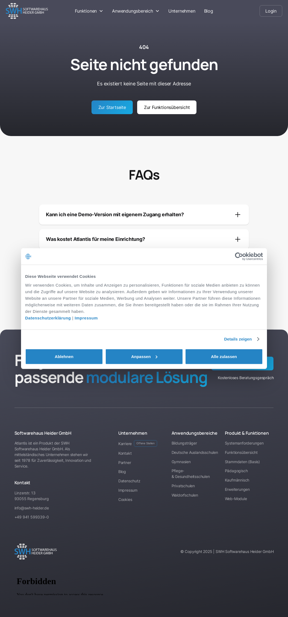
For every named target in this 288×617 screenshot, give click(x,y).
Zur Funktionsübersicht (167, 107)
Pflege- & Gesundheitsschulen (191, 473)
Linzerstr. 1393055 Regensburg (31, 496)
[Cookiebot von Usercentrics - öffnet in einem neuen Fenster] (239, 256)
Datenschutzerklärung (48, 317)
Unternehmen (181, 11)
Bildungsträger (184, 443)
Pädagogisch (236, 470)
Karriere (137, 443)
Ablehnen (64, 356)
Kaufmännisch (237, 480)
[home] (34, 11)
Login (271, 11)
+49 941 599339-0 (31, 517)
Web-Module (236, 498)
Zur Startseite (112, 107)
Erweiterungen (237, 489)
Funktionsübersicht (241, 452)
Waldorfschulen (185, 495)
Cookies (125, 499)
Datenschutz (129, 480)
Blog (208, 11)
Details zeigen (238, 339)
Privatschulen (183, 485)
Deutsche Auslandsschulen (195, 452)
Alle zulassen (224, 356)
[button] (89, 10)
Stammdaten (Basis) (242, 461)
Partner (124, 462)
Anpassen (144, 356)
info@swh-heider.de (31, 508)
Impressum (86, 317)
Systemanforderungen (244, 443)
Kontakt (125, 453)
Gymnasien (181, 461)
